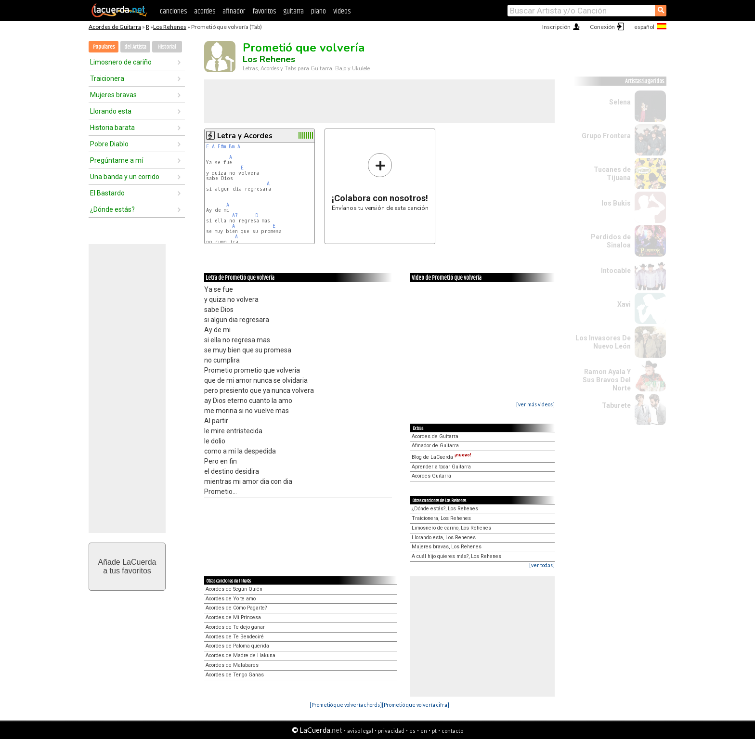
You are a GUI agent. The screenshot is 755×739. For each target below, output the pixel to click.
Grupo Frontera (606, 136)
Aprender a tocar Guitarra (441, 467)
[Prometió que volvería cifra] (415, 704)
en (423, 730)
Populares (104, 47)
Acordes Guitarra (431, 476)
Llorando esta (110, 111)
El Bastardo (107, 193)
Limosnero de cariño (121, 62)
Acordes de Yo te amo (231, 599)
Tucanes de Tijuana (612, 174)
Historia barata (112, 127)
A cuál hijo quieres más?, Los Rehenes (456, 556)
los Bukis (616, 203)
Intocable (616, 270)
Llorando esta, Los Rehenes (444, 537)
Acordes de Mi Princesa (233, 617)
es (412, 730)
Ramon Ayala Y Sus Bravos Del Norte (607, 380)
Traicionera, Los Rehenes (441, 518)
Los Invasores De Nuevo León (603, 342)
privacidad (391, 730)
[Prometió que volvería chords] (346, 704)
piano (318, 11)
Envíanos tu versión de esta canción (380, 182)
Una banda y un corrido (124, 177)
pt (434, 730)
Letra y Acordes (245, 136)
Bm (231, 146)
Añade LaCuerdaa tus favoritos (127, 566)
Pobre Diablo (109, 144)
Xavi (624, 304)
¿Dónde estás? (112, 209)
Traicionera (107, 78)
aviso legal (360, 730)
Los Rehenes (169, 26)
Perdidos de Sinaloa (611, 241)
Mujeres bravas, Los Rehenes (447, 547)
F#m (222, 146)
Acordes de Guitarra (115, 26)
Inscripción (556, 26)
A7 (235, 215)
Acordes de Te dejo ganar (235, 627)
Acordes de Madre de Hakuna (240, 655)
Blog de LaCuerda (441, 457)
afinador (233, 11)
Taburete (616, 405)
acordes (204, 11)
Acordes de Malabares (232, 665)
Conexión (602, 26)
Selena (620, 102)
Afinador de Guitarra (435, 445)
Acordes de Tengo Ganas (235, 675)
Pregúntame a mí (116, 160)
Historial (167, 47)
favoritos (264, 11)
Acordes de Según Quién (234, 589)
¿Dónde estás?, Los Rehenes (445, 509)
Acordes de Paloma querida (237, 646)
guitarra (293, 11)
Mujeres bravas (113, 95)
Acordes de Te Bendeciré (235, 637)
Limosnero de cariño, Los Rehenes (451, 528)
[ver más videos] (535, 404)
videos (342, 11)
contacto (452, 730)
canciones (173, 11)
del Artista (135, 47)
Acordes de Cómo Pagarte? (236, 608)
